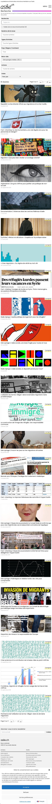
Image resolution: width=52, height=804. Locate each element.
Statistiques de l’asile (7, 761)
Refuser (26, 792)
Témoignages (30, 759)
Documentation (5, 755)
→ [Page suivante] (49, 82)
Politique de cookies (25, 801)
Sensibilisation (5, 762)
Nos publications (31, 766)
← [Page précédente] (40, 82)
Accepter (26, 787)
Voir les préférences (26, 797)
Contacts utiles (30, 762)
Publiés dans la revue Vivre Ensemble (15, 27)
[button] (49, 770)
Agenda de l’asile (31, 764)
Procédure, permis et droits (33, 755)
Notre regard (4, 753)
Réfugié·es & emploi (6, 764)
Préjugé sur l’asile (5, 759)
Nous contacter (5, 743)
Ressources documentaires (34, 761)
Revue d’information (31, 753)
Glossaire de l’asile (31, 757)
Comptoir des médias (7, 757)
